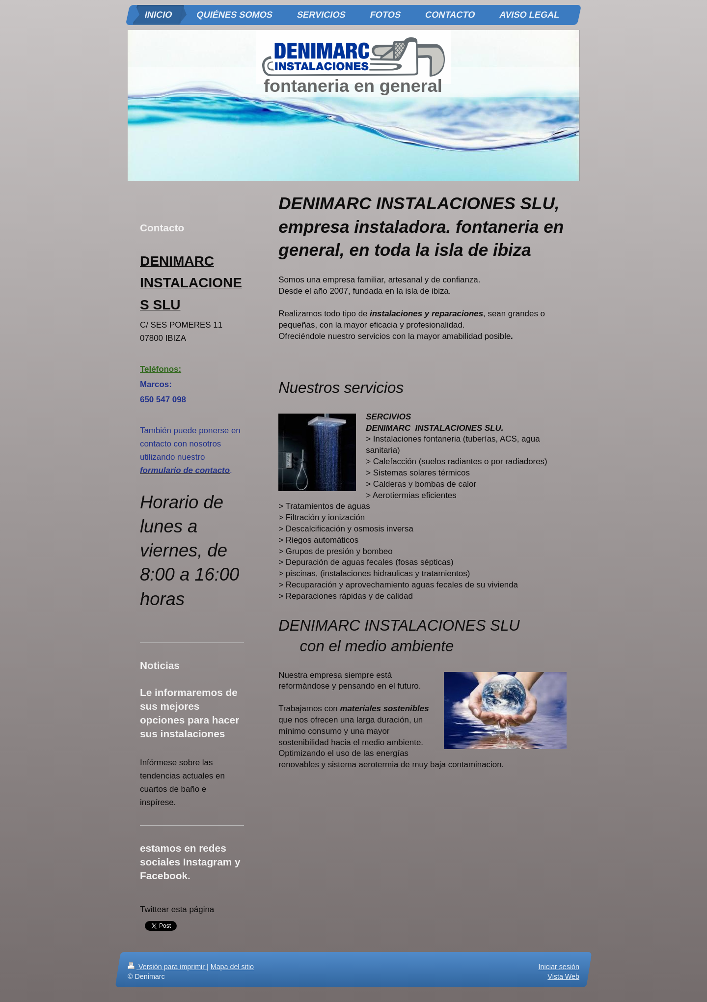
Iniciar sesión (559, 967)
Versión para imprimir (167, 967)
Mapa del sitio (232, 967)
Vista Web (563, 976)
